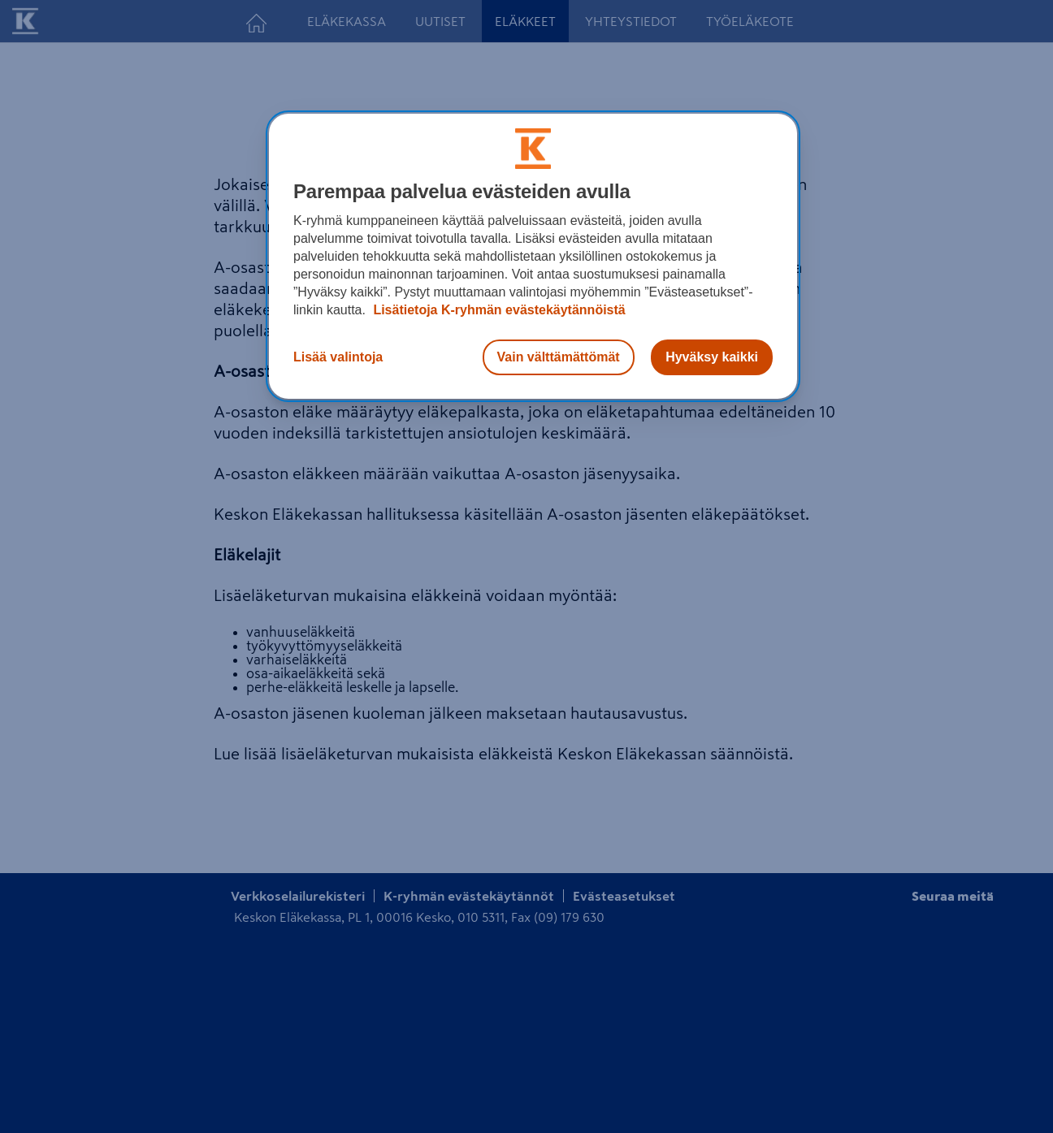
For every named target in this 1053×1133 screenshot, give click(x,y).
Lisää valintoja (338, 357)
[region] (533, 257)
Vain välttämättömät (558, 357)
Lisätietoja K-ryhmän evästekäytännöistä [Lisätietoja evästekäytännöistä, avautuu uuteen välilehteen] (498, 310)
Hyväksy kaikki (711, 357)
